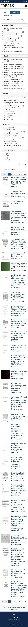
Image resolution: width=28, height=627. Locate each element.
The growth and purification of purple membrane (18, 193)
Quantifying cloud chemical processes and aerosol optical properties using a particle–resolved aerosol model (18, 360)
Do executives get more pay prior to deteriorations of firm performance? (19, 230)
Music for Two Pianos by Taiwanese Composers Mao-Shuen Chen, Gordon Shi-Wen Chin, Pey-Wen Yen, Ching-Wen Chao (18, 280)
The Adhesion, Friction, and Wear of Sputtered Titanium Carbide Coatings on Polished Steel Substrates (18, 216)
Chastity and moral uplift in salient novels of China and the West (18, 572)
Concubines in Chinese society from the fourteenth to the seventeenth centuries (18, 386)
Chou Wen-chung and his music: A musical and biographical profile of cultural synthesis (19, 335)
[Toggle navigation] (26, 5)
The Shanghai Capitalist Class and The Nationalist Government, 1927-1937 (18, 296)
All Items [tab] (6, 12)
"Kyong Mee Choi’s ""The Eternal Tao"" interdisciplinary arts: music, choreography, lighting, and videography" (19, 489)
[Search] (10, 19)
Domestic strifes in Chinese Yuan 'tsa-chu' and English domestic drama (18, 475)
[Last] (25, 174)
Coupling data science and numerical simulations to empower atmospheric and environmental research (17, 431)
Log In (25, 1)
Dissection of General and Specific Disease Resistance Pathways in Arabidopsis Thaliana (18, 181)
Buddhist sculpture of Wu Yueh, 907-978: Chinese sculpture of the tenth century (19, 322)
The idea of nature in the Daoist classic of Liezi (18, 347)
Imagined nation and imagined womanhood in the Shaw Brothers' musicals (18, 447)
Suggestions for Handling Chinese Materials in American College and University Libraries (19, 538)
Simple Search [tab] (15, 12)
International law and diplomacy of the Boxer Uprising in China (19, 374)
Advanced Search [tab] (8, 15)
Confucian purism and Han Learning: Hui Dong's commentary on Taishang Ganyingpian (17, 461)
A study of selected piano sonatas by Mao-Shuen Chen (18, 255)
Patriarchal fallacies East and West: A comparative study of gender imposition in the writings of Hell (18, 309)
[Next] (22, 174)
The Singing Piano (17, 201)
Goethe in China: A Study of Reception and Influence (18, 416)
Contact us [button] (6, 607)
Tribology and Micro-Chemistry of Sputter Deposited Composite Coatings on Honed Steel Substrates (19, 242)
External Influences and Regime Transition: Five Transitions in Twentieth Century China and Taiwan (18, 504)
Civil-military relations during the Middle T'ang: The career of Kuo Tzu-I (19, 265)
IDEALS (7, 6)
